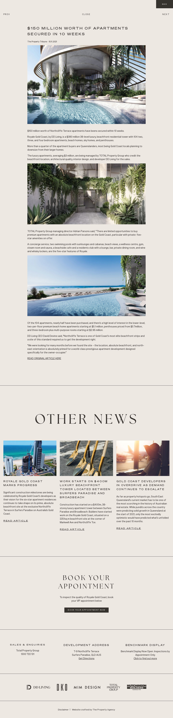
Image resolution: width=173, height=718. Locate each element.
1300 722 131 (27, 653)
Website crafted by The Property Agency (93, 709)
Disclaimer (63, 709)
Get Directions (86, 658)
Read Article (15, 520)
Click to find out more (145, 658)
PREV (6, 14)
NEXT (166, 14)
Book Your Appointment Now (86, 610)
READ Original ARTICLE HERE (44, 358)
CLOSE (86, 14)
